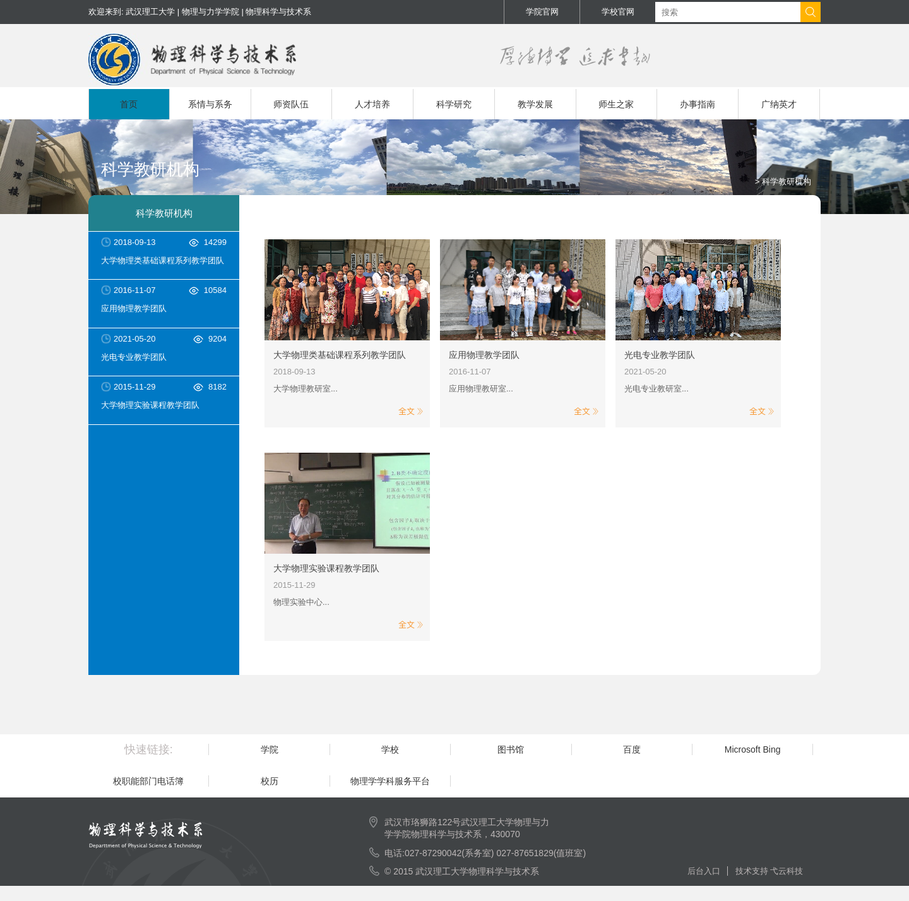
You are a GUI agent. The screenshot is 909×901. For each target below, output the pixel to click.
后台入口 (707, 871)
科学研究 (454, 104)
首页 (129, 104)
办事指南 (697, 104)
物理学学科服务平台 (390, 781)
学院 (269, 749)
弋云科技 (786, 871)
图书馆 (510, 749)
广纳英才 (779, 104)
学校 (390, 749)
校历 (269, 781)
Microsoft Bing (753, 749)
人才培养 (372, 104)
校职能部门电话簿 (148, 781)
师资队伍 (291, 104)
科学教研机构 (164, 213)
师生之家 (616, 104)
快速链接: (148, 749)
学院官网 (542, 11)
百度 (632, 749)
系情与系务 (210, 104)
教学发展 (535, 104)
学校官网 (618, 11)
